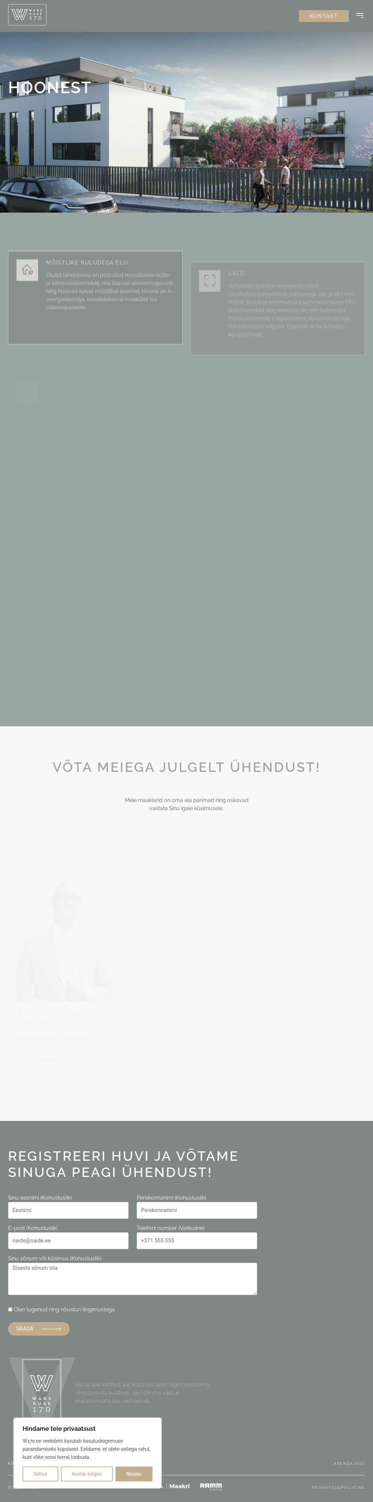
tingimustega (98, 1309)
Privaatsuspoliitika (338, 1487)
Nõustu (133, 1474)
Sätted (40, 1474)
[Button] (360, 16)
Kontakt (324, 16)
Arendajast (349, 1463)
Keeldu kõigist (87, 1474)
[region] (87, 1453)
